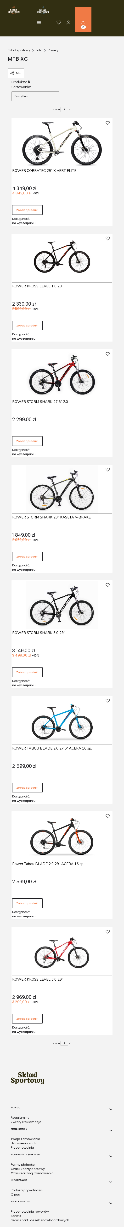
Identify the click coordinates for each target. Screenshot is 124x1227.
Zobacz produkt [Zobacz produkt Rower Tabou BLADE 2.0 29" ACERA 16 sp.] (27, 903)
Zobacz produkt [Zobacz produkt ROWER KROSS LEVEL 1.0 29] (27, 325)
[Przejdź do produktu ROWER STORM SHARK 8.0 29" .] (62, 605)
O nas (15, 1194)
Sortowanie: (21, 87)
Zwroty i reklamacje (26, 1122)
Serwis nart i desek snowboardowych (40, 1220)
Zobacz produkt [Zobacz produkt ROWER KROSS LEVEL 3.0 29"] (27, 1019)
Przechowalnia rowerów (30, 1211)
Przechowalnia (22, 1147)
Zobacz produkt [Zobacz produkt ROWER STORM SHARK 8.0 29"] (27, 672)
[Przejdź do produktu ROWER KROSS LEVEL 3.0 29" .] (62, 952)
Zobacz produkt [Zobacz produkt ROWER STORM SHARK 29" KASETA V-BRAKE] (27, 556)
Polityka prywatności (27, 1190)
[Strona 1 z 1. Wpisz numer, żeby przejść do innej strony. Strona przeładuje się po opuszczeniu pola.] (64, 109)
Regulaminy (20, 1117)
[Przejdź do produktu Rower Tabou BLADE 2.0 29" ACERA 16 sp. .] (62, 836)
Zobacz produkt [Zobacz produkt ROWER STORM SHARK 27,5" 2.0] (27, 441)
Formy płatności (23, 1164)
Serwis (16, 1216)
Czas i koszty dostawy (28, 1169)
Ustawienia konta (24, 1143)
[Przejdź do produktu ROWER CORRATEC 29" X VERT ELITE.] (62, 143)
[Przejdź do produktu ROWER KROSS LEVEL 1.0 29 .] (62, 258)
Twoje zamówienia (25, 1139)
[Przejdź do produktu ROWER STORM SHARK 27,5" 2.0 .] (62, 374)
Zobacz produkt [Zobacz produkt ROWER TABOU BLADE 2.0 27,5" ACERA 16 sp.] (27, 788)
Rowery (53, 50)
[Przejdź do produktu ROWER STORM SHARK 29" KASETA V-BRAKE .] (62, 489)
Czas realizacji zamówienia (32, 1173)
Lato (39, 50)
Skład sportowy (19, 50)
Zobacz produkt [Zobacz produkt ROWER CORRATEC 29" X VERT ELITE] (27, 210)
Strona (56, 109)
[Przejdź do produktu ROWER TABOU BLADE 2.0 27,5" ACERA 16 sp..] (62, 720)
